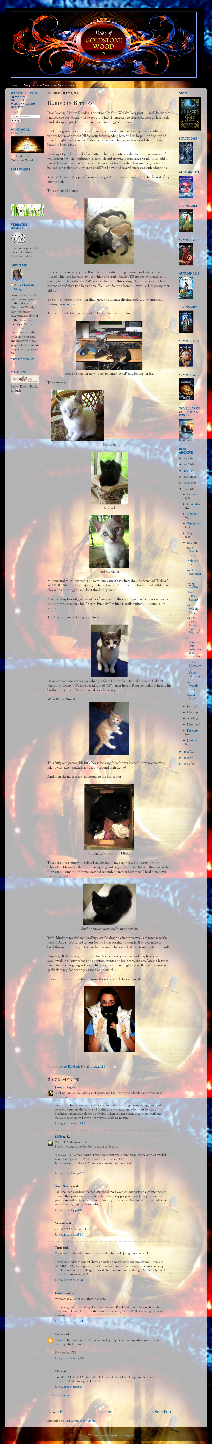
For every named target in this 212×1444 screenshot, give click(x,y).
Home (14, 85)
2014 (187, 477)
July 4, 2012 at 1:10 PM (69, 1387)
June (190, 706)
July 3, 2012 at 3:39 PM (69, 1210)
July (190, 543)
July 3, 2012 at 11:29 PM (69, 1358)
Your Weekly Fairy (192, 551)
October (192, 514)
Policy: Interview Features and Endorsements (49, 85)
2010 (187, 758)
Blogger (128, 1435)
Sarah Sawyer (63, 1186)
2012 (187, 489)
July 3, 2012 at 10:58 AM (70, 1124)
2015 (187, 471)
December (193, 494)
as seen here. (68, 304)
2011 (187, 752)
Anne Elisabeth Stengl (24, 287)
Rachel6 (60, 1335)
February (193, 731)
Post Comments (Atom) (80, 1421)
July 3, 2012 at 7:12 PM (69, 1235)
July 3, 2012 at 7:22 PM (69, 1280)
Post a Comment (62, 1396)
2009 (187, 764)
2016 (187, 465)
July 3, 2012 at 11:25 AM (69, 1173)
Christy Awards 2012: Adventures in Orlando (193, 647)
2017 (187, 458)
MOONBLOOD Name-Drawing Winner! (193, 625)
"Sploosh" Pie (193, 563)
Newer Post (57, 1412)
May (190, 712)
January (192, 741)
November (193, 504)
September (194, 524)
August (192, 533)
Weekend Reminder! (193, 574)
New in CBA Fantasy (192, 596)
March (191, 725)
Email (14, 112)
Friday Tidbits (192, 585)
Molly (58, 1137)
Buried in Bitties (192, 697)
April (191, 719)
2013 (187, 483)
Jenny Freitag (63, 1087)
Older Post (161, 1412)
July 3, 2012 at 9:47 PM (69, 1321)
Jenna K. (60, 1293)
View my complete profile (22, 361)
